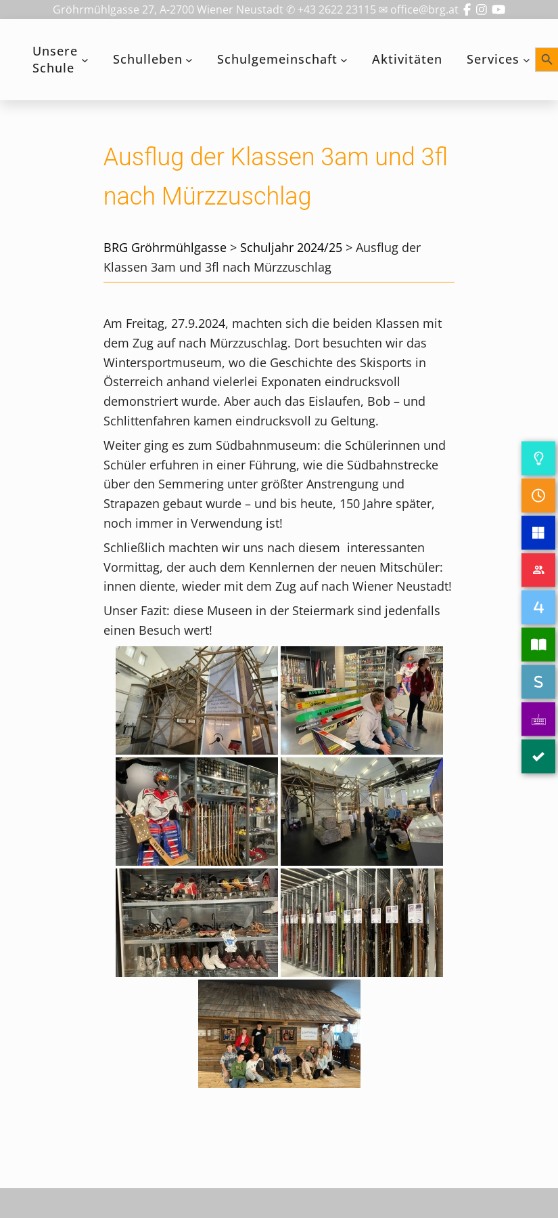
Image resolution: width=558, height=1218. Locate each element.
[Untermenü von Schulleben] (189, 60)
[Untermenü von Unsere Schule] (85, 60)
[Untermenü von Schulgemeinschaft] (344, 60)
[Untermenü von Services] (526, 60)
